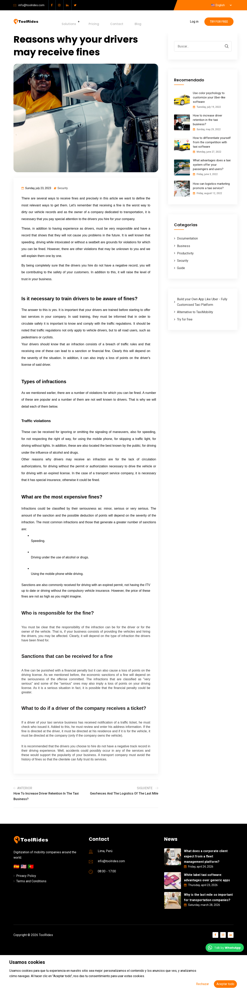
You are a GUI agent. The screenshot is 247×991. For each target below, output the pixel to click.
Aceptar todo (225, 984)
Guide (181, 268)
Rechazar (202, 984)
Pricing (88, 22)
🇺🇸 (24, 866)
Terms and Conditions (31, 881)
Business (183, 246)
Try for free (219, 21)
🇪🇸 (17, 866)
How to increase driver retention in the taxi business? (207, 120)
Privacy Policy (26, 876)
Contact (105, 22)
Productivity (185, 253)
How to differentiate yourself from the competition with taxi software (212, 142)
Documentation (187, 238)
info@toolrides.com (31, 5)
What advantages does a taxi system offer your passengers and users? (212, 165)
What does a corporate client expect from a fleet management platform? (206, 856)
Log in (194, 21)
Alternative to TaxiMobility (195, 312)
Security (62, 188)
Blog (121, 22)
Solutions (66, 22)
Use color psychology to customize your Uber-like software (209, 97)
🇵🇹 (31, 866)
